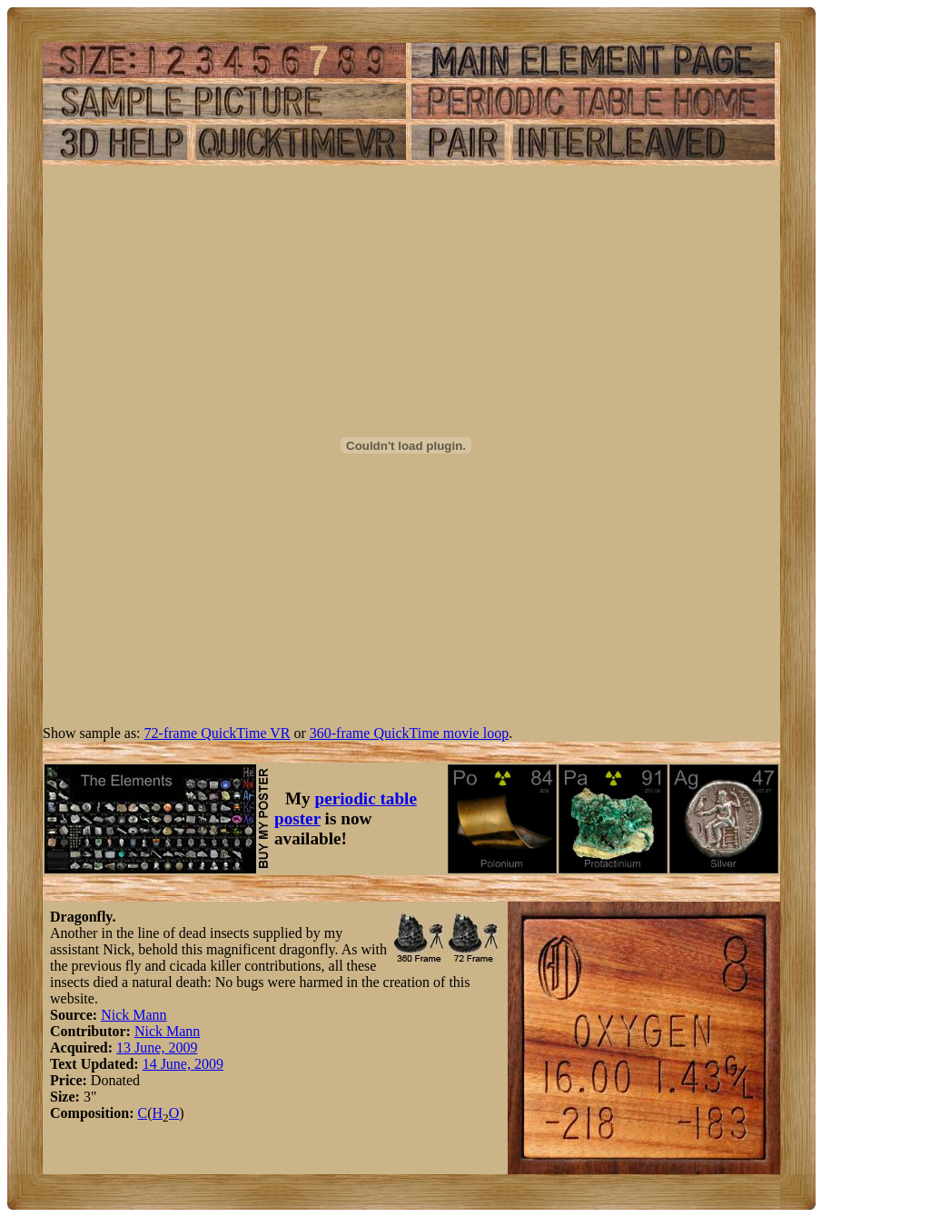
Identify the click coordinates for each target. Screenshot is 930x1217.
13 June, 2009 (156, 1047)
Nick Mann (133, 1014)
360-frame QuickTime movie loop (409, 733)
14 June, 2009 (183, 1064)
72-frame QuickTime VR (217, 733)
